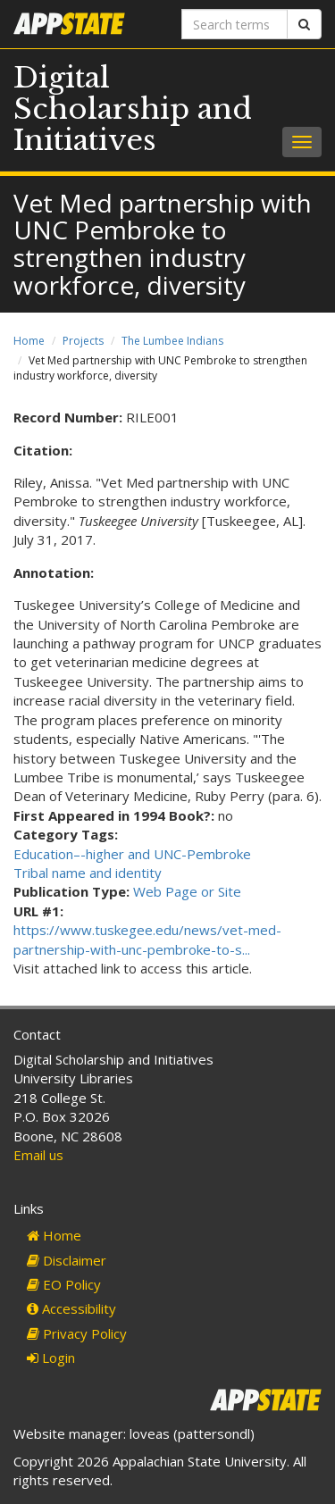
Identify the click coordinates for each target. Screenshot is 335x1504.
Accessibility (71, 1308)
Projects (83, 340)
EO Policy (64, 1284)
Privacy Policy (77, 1333)
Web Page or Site (187, 891)
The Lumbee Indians (172, 340)
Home (29, 340)
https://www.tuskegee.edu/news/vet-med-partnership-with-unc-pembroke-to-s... (147, 939)
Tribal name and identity (87, 873)
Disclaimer (66, 1260)
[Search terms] (235, 24)
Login (51, 1357)
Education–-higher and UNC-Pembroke (132, 854)
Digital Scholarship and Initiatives (132, 109)
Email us (38, 1155)
